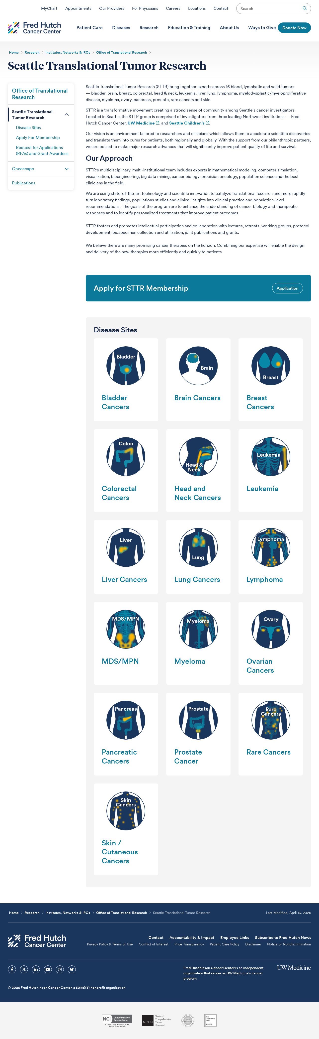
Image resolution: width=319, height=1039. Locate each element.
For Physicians (145, 8)
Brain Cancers (197, 397)
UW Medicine (141, 123)
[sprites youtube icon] (48, 969)
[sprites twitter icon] (24, 969)
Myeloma (189, 661)
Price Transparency (189, 944)
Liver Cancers (124, 579)
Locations (197, 8)
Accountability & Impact (191, 937)
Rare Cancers (268, 752)
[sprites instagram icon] (60, 969)
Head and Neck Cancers (197, 493)
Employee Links (234, 937)
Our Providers (111, 8)
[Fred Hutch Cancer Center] (37, 940)
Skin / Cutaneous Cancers (120, 851)
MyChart (49, 8)
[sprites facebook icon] (12, 969)
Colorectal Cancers (119, 493)
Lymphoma (264, 579)
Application (288, 288)
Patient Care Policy (224, 944)
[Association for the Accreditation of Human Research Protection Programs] (187, 1020)
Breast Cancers (260, 402)
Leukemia (262, 488)
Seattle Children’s (187, 123)
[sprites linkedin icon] (36, 969)
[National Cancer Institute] (117, 1021)
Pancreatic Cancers (119, 756)
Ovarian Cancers (260, 665)
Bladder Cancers (115, 402)
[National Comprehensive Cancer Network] (156, 1021)
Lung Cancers (197, 579)
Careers (173, 8)
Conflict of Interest (153, 944)
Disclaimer (253, 944)
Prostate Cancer (188, 756)
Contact (221, 8)
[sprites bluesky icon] (72, 969)
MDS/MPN (120, 661)
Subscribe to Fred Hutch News (283, 937)
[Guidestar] (210, 1020)
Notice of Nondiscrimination (289, 944)
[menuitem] (90, 27)
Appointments (78, 8)
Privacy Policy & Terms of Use (110, 944)
